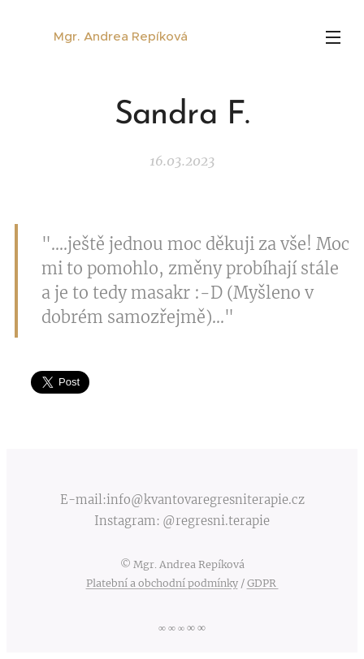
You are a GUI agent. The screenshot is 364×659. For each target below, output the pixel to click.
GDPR (263, 583)
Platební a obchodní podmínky (162, 583)
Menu (333, 37)
